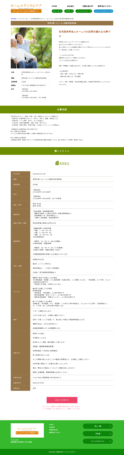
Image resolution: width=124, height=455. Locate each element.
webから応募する (62, 400)
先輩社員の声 (87, 6)
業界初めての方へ (105, 6)
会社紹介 (70, 6)
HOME (54, 6)
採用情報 (13, 18)
